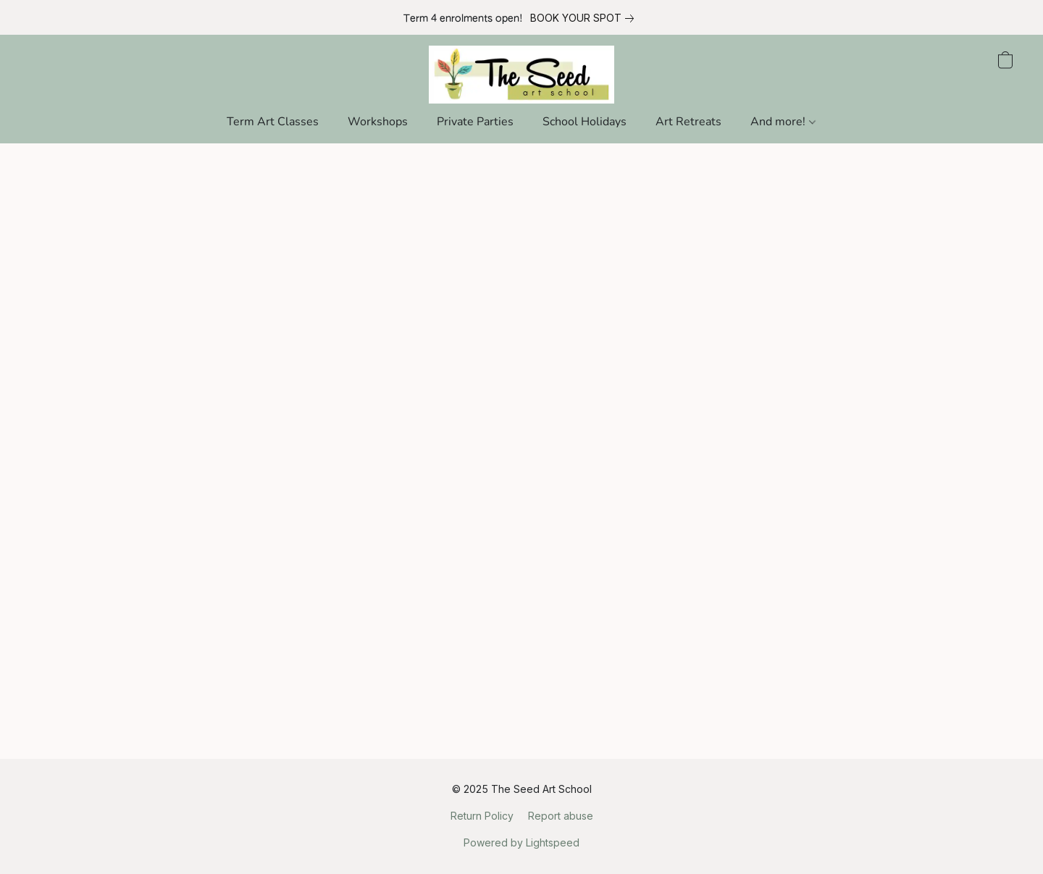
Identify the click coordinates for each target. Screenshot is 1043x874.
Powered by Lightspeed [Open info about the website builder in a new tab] (521, 842)
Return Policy (482, 816)
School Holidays (585, 122)
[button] (522, 75)
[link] (585, 18)
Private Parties (475, 122)
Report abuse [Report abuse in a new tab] (560, 816)
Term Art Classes (273, 122)
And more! (782, 122)
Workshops (378, 122)
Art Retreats (688, 122)
